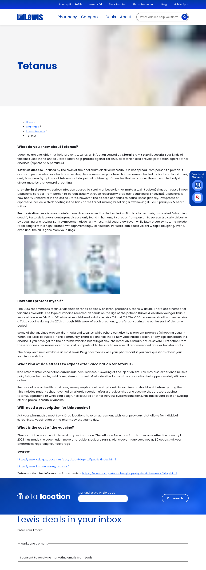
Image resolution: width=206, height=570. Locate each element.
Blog (164, 4)
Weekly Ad (95, 4)
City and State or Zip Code (96, 493)
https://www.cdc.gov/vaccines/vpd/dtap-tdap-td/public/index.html (66, 459)
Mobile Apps (181, 4)
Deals (111, 16)
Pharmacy (67, 16)
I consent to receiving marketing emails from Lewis (56, 558)
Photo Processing (143, 4)
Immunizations (35, 131)
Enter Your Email (30, 530)
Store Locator (117, 4)
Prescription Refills (70, 4)
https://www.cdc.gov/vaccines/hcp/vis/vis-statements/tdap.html (129, 473)
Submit (28, 566)
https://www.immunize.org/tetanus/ (43, 466)
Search (175, 498)
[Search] (184, 17)
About (125, 16)
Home (30, 122)
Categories (91, 16)
